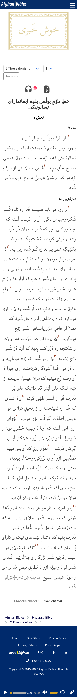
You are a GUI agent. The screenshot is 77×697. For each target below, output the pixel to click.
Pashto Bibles (57, 638)
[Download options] (47, 89)
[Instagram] (66, 652)
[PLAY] (5, 693)
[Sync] (72, 693)
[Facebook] (54, 652)
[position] (18, 693)
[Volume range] (54, 693)
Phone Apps (52, 645)
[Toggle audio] (28, 89)
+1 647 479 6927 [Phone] (38, 660)
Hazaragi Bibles (27, 645)
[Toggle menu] (71, 5)
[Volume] (44, 693)
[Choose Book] (22, 68)
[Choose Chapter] (49, 68)
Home (14, 638)
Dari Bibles (33, 638)
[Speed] (62, 693)
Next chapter (53, 601)
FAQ (41, 652)
